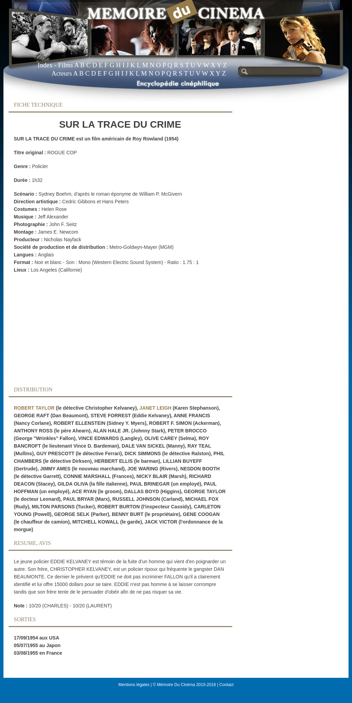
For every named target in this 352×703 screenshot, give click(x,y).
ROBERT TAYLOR (34, 408)
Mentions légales (133, 684)
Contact (226, 684)
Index (45, 65)
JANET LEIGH (155, 408)
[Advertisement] (115, 331)
